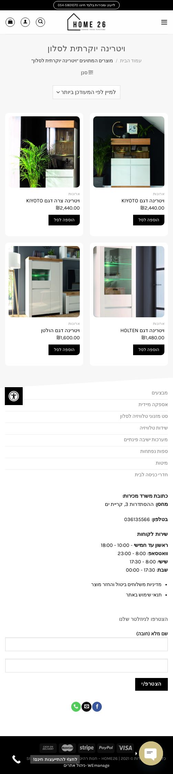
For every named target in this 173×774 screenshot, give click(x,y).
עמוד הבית (131, 60)
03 (127, 519)
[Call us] (76, 707)
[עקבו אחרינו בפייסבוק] (97, 707)
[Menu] (164, 22)
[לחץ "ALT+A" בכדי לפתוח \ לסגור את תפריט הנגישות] (14, 396)
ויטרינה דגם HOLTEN (142, 330)
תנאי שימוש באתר (144, 594)
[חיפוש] (40, 22)
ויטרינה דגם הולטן (60, 330)
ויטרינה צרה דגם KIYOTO (53, 201)
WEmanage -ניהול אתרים (86, 765)
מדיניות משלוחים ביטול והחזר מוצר (126, 584)
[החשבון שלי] (25, 22)
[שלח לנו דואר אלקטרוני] (86, 707)
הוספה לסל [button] (149, 220)
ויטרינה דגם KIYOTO (142, 201)
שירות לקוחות (152, 534)
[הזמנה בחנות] (86, 92)
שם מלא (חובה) (86, 644)
